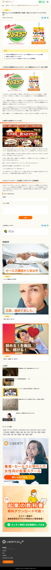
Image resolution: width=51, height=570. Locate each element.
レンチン (43, 429)
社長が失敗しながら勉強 (8, 558)
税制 (12, 434)
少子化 (28, 432)
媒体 (25, 432)
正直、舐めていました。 (9, 319)
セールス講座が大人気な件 (10, 279)
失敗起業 (4, 555)
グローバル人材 (22, 429)
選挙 (23, 434)
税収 (15, 434)
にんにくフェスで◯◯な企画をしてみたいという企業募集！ (20, 58)
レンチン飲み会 (6, 432)
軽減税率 (19, 434)
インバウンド (15, 429)
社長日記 (7, 5)
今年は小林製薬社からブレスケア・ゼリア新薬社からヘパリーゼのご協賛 (23, 54)
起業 (3, 553)
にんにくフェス (33, 429)
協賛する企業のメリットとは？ (13, 56)
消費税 (8, 434)
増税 (22, 432)
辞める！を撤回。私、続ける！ (11, 359)
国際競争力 (13, 432)
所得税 (39, 432)
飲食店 (27, 434)
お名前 (4, 197)
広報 (35, 432)
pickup (4, 429)
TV (10, 429)
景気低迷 (43, 432)
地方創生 (17, 432)
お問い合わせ (8, 562)
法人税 (4, 434)
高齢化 (31, 434)
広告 (32, 432)
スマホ (27, 429)
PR (8, 429)
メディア (39, 429)
